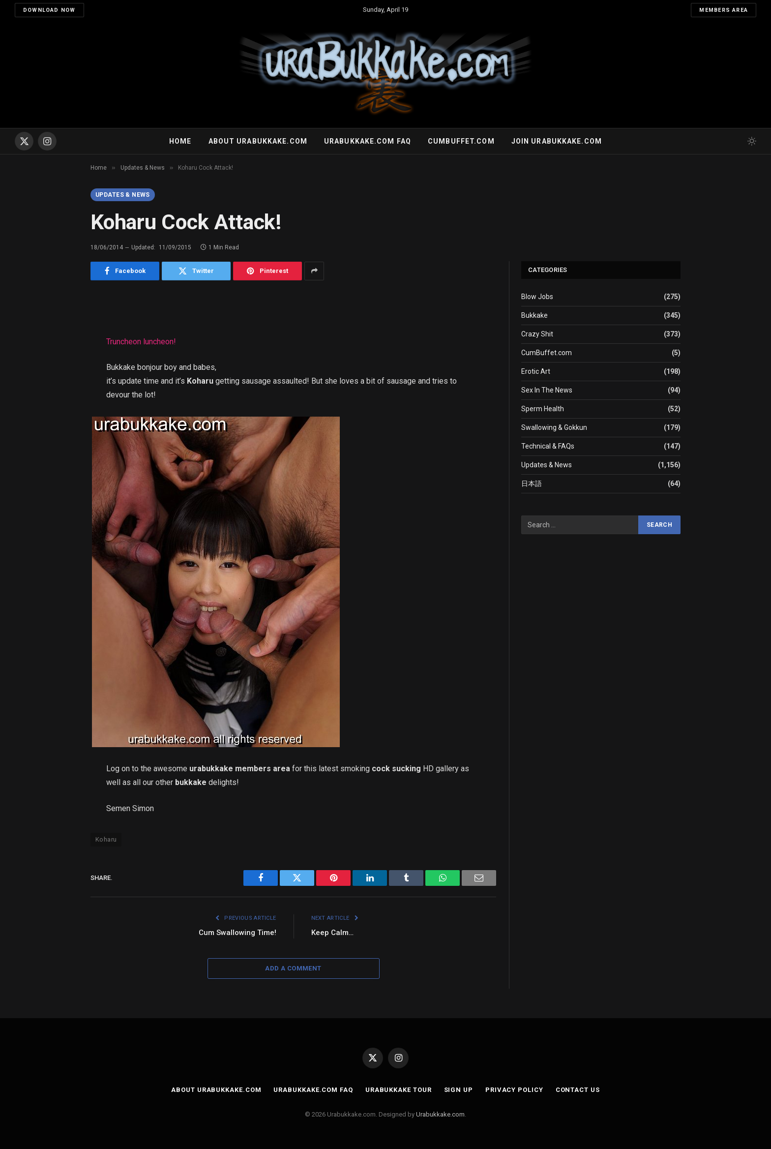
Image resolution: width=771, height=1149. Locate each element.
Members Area (723, 10)
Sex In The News (546, 390)
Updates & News (122, 194)
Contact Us (578, 1089)
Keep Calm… (332, 932)
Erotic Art (535, 371)
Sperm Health (542, 409)
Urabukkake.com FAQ (367, 141)
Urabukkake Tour (398, 1089)
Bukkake (534, 315)
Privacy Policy (514, 1089)
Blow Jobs (537, 297)
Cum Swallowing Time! (237, 932)
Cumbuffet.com (461, 141)
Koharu (106, 839)
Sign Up (458, 1089)
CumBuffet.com (546, 353)
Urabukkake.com (440, 1114)
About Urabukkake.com (257, 141)
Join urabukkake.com (556, 141)
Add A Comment (293, 968)
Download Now (49, 10)
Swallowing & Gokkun (554, 427)
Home (180, 141)
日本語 (531, 483)
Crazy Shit (537, 334)
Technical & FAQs (547, 446)
